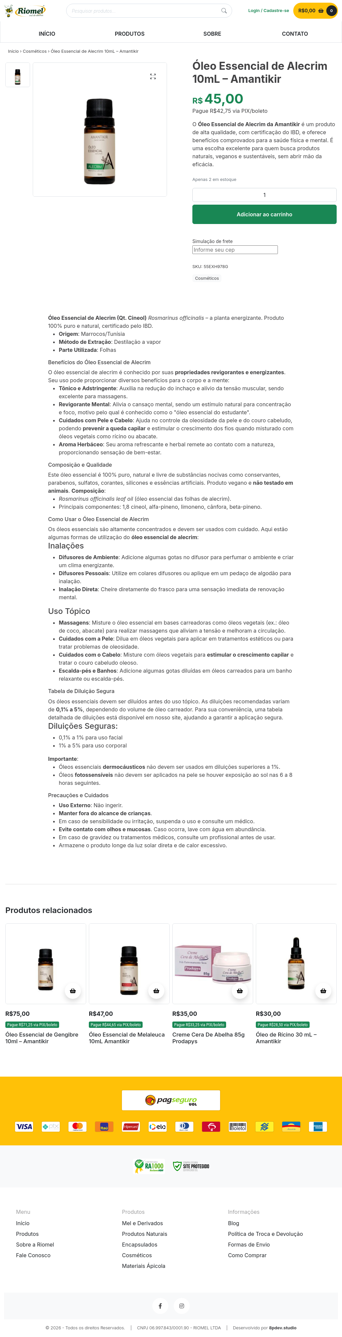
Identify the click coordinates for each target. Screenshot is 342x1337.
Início (13, 51)
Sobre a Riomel (35, 1245)
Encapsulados (139, 1245)
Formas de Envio (249, 1245)
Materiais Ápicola (143, 1266)
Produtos (27, 1234)
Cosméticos (34, 51)
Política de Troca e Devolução (265, 1234)
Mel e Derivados (142, 1223)
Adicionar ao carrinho (264, 214)
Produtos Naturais (144, 1234)
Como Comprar (247, 1256)
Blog (233, 1223)
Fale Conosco (33, 1256)
